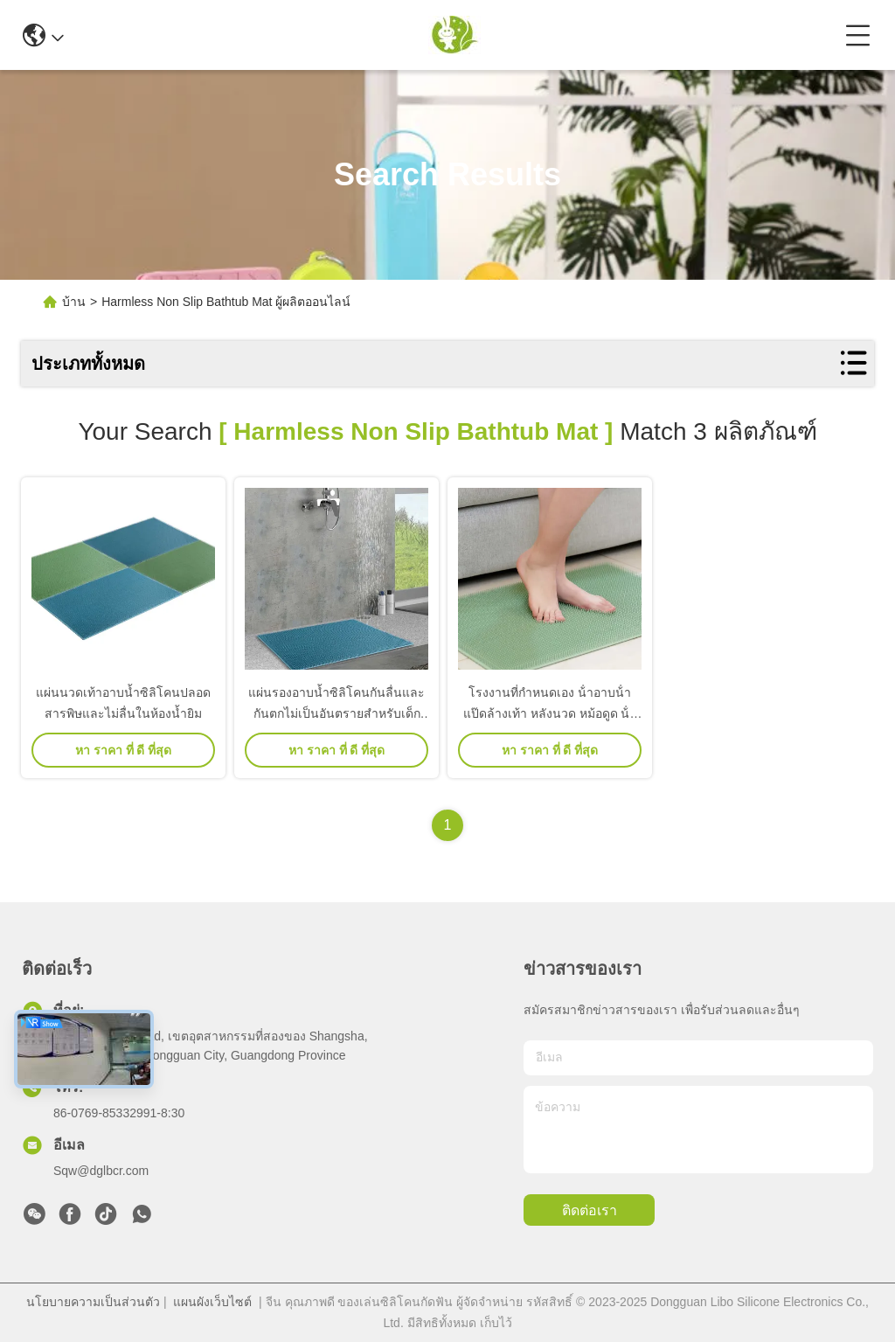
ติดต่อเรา (589, 1210)
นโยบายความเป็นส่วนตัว (93, 1302)
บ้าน (74, 302)
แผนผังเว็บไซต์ (212, 1302)
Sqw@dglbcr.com (101, 1171)
